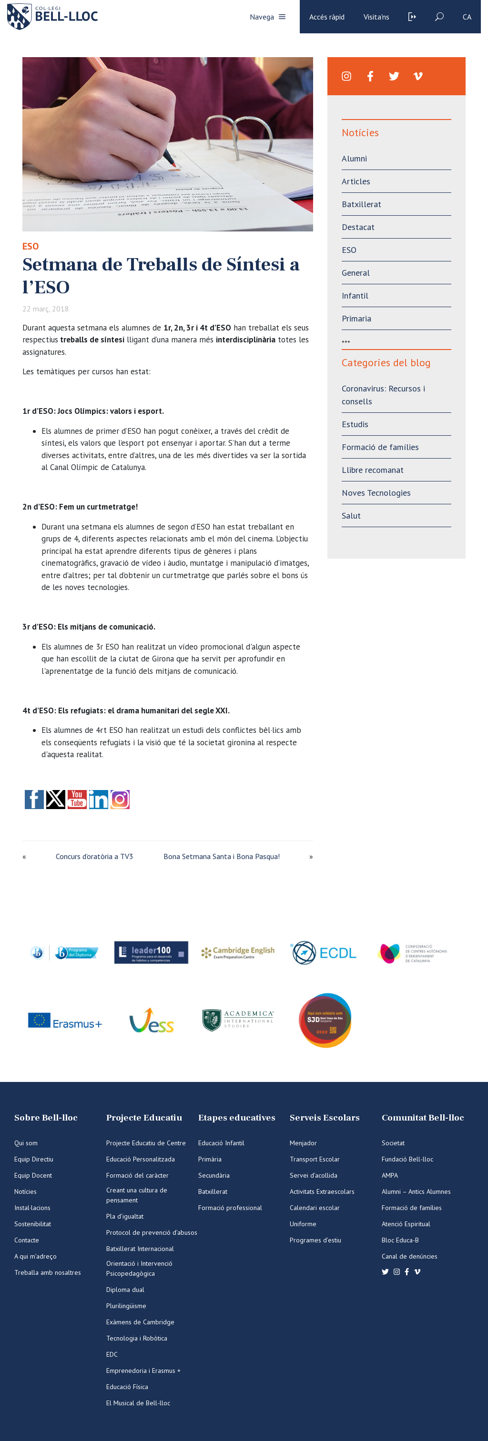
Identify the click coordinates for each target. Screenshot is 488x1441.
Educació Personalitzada (140, 1159)
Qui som (26, 1143)
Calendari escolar (315, 1207)
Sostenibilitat (32, 1224)
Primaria (356, 318)
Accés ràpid (327, 16)
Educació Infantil (221, 1143)
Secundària (214, 1175)
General (356, 272)
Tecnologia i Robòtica (136, 1338)
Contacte (26, 1240)
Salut (351, 515)
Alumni (354, 158)
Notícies (25, 1191)
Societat (393, 1143)
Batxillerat (361, 204)
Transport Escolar (315, 1159)
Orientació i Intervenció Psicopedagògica (139, 1268)
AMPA (390, 1175)
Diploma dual (125, 1289)
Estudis (355, 424)
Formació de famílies (380, 446)
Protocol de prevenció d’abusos (151, 1232)
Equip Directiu (33, 1159)
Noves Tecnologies (376, 492)
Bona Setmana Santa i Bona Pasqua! (221, 856)
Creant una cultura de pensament (136, 1195)
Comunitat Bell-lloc (423, 1117)
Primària (210, 1159)
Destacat (358, 226)
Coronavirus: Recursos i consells (383, 395)
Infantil (355, 295)
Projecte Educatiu (144, 1117)
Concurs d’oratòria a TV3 (94, 856)
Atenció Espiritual (406, 1224)
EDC (112, 1354)
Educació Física (127, 1386)
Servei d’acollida (313, 1175)
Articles (356, 181)
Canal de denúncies (409, 1256)
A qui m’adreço (35, 1256)
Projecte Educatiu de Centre (146, 1143)
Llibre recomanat (373, 469)
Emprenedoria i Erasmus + (143, 1370)
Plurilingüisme (126, 1305)
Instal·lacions (32, 1207)
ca (467, 16)
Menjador (303, 1143)
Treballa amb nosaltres (47, 1272)
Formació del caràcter (137, 1175)
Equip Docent (33, 1175)
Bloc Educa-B (400, 1240)
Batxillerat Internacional (140, 1248)
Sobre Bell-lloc (46, 1117)
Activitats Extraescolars (322, 1191)
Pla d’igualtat (124, 1216)
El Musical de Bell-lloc (138, 1403)
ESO (30, 246)
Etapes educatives (236, 1117)
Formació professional (230, 1207)
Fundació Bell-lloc (407, 1159)
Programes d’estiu (315, 1240)
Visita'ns (376, 16)
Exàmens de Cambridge (140, 1322)
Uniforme (303, 1224)
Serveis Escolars (325, 1117)
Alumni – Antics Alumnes (416, 1191)
